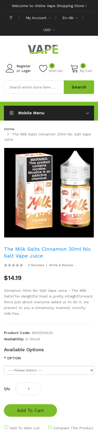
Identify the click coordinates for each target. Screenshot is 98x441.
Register (23, 66)
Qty (7, 388)
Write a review (61, 265)
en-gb (70, 18)
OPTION (14, 358)
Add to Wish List (25, 428)
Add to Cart (30, 410)
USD (49, 30)
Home (9, 129)
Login (26, 71)
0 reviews (36, 265)
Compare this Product (73, 428)
